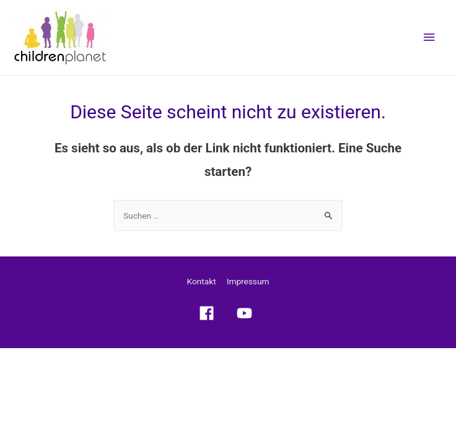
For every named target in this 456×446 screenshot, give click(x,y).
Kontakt (201, 281)
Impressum (248, 281)
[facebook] (209, 313)
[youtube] (247, 313)
